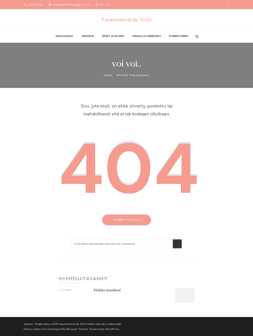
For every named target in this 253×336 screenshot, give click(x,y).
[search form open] (197, 36)
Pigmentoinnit (179, 36)
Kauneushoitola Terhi (126, 19)
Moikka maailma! (107, 290)
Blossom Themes (77, 329)
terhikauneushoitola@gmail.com (71, 4)
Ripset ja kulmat (113, 36)
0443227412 (35, 4)
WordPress (112, 329)
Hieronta (88, 36)
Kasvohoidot (65, 36)
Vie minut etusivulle (126, 219)
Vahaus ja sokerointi (146, 36)
